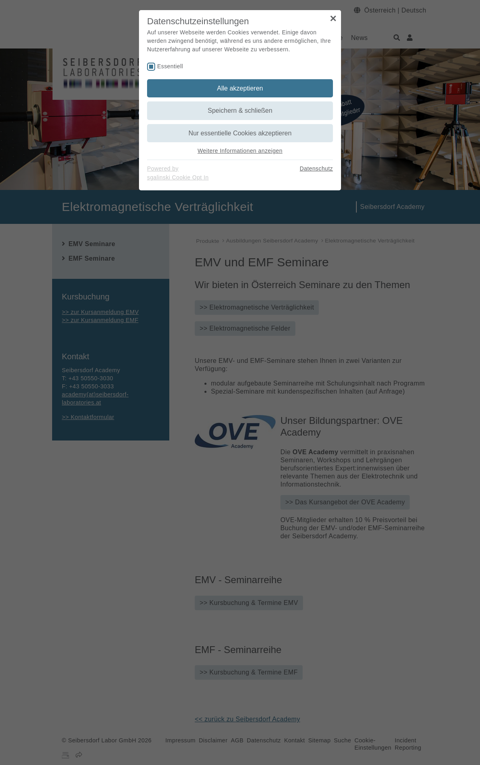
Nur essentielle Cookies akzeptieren (239, 133)
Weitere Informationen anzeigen (240, 151)
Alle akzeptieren (240, 88)
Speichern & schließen (240, 110)
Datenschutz (316, 168)
